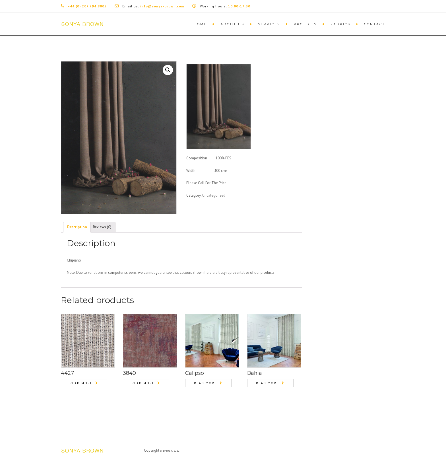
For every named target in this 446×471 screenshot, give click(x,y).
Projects (305, 24)
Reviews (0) (102, 227)
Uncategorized (213, 195)
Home (200, 24)
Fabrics (340, 24)
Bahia (254, 373)
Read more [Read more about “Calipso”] (205, 383)
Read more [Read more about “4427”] (81, 383)
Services (269, 24)
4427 (67, 373)
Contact (374, 24)
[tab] (77, 227)
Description (77, 227)
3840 (129, 373)
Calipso (194, 373)
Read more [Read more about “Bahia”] (267, 383)
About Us (232, 24)
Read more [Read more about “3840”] (143, 383)
